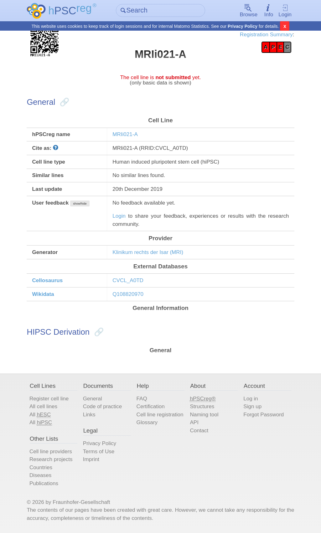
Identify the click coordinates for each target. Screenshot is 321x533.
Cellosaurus (47, 280)
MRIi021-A (125, 134)
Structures (202, 406)
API (194, 422)
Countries (40, 467)
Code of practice (102, 406)
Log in (250, 399)
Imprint (91, 459)
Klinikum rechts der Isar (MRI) (147, 252)
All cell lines (43, 406)
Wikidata (43, 294)
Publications (43, 483)
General (92, 399)
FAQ (142, 399)
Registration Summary (266, 35)
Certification (151, 406)
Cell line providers (50, 451)
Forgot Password (263, 415)
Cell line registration (160, 415)
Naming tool (204, 415)
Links (89, 415)
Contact (199, 431)
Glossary (147, 422)
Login (285, 11)
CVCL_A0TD (127, 280)
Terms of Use (99, 451)
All (40, 415)
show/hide (80, 203)
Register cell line (49, 399)
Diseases (40, 475)
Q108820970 (127, 294)
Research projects (51, 459)
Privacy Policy (242, 26)
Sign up (252, 406)
